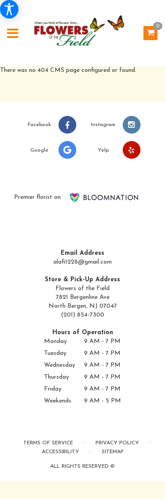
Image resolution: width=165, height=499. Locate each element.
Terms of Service (48, 443)
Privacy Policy (117, 443)
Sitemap (113, 451)
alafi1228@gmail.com (82, 262)
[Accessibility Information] (9, 9)
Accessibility (60, 451)
